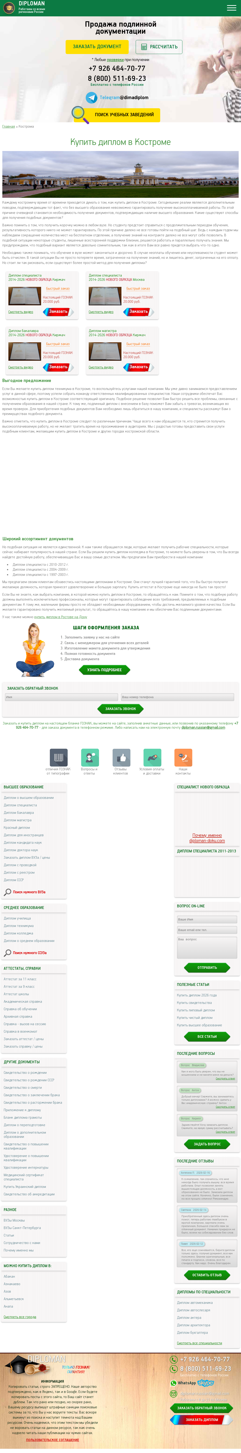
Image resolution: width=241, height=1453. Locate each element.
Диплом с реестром (19, 872)
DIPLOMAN (46, 1363)
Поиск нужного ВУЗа (29, 892)
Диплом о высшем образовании (29, 798)
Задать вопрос (207, 1148)
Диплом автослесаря (193, 1314)
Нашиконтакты (183, 771)
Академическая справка (23, 1001)
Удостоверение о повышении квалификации (26, 1158)
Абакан (9, 1276)
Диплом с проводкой (20, 865)
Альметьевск (14, 1299)
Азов (7, 1291)
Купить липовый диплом (196, 1014)
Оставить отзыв (207, 1279)
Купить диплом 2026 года (197, 999)
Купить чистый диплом (195, 1022)
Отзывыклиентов (120, 771)
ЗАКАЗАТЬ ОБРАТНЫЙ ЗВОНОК (202, 1412)
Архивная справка (18, 1016)
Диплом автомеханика (195, 1307)
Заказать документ (97, 47)
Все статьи (207, 1041)
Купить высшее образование (199, 1029)
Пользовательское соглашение (52, 1444)
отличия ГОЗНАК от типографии (58, 771)
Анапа (8, 1306)
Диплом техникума (19, 926)
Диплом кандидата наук (23, 842)
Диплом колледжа (18, 933)
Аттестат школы (16, 994)
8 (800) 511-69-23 (117, 79)
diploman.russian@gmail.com (203, 727)
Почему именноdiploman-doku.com (207, 838)
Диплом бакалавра (19, 813)
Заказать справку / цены (23, 1046)
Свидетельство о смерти (23, 1087)
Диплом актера (189, 1322)
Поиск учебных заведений (124, 115)
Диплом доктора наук (21, 850)
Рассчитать (164, 47)
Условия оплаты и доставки (151, 771)
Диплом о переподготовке (24, 1125)
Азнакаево (12, 1284)
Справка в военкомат (20, 1031)
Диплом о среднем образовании (29, 941)
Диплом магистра (18, 820)
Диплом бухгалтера (192, 1337)
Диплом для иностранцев (24, 835)
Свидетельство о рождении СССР (29, 1080)
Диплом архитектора (193, 1329)
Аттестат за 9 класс (19, 986)
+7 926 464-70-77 (117, 69)
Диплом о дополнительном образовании (25, 1134)
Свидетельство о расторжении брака (33, 1102)
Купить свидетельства (194, 1007)
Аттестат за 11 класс (20, 979)
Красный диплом (17, 828)
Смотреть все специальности (199, 1347)
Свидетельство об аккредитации (29, 1194)
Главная (8, 126)
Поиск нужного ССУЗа (29, 953)
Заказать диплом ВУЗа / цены (27, 857)
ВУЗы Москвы (14, 1220)
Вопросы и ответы (89, 771)
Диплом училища (17, 918)
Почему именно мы (19, 1250)
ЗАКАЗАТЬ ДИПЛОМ (202, 1424)
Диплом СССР (14, 880)
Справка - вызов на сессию (25, 1024)
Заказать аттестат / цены (24, 1039)
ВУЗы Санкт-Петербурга (22, 1228)
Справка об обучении (20, 1009)
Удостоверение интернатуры (26, 1167)
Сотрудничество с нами (22, 1243)
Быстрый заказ (58, 288)
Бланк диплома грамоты (23, 1117)
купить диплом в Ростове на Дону (60, 617)
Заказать (58, 311)
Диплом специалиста (20, 805)
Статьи (9, 1235)
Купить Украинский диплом (25, 1187)
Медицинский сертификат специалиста (24, 1177)
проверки (115, 60)
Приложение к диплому (22, 1110)
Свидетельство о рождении (25, 1073)
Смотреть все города (20, 1317)
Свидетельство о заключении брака (32, 1095)
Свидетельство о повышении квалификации (26, 1146)
